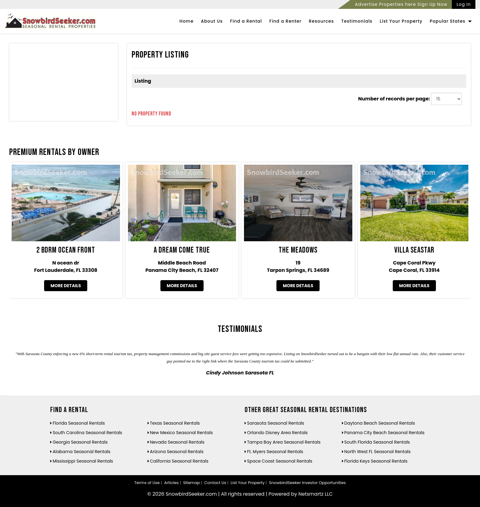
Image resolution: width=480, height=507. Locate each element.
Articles (171, 482)
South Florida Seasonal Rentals (377, 442)
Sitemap (191, 482)
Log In (463, 4)
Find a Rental (246, 21)
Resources (321, 21)
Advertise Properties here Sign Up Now (401, 4)
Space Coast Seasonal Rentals (279, 461)
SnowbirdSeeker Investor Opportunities (307, 482)
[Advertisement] (63, 83)
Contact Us (215, 482)
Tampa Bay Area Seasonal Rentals (284, 442)
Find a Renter (285, 21)
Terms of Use (146, 482)
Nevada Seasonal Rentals (177, 442)
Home (186, 21)
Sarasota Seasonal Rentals (275, 423)
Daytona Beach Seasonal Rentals (379, 423)
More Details (66, 286)
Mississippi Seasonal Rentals (83, 461)
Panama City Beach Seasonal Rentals (384, 433)
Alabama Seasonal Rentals (82, 452)
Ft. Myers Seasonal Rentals (275, 452)
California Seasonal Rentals (179, 461)
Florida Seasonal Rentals (79, 423)
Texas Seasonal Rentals (175, 423)
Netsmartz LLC (315, 494)
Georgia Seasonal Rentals (80, 442)
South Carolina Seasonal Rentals (87, 433)
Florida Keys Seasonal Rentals (376, 461)
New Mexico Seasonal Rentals (181, 433)
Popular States (451, 21)
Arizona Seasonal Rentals (177, 452)
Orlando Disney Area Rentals (277, 433)
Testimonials (357, 21)
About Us (212, 21)
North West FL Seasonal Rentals (377, 452)
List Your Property (401, 21)
